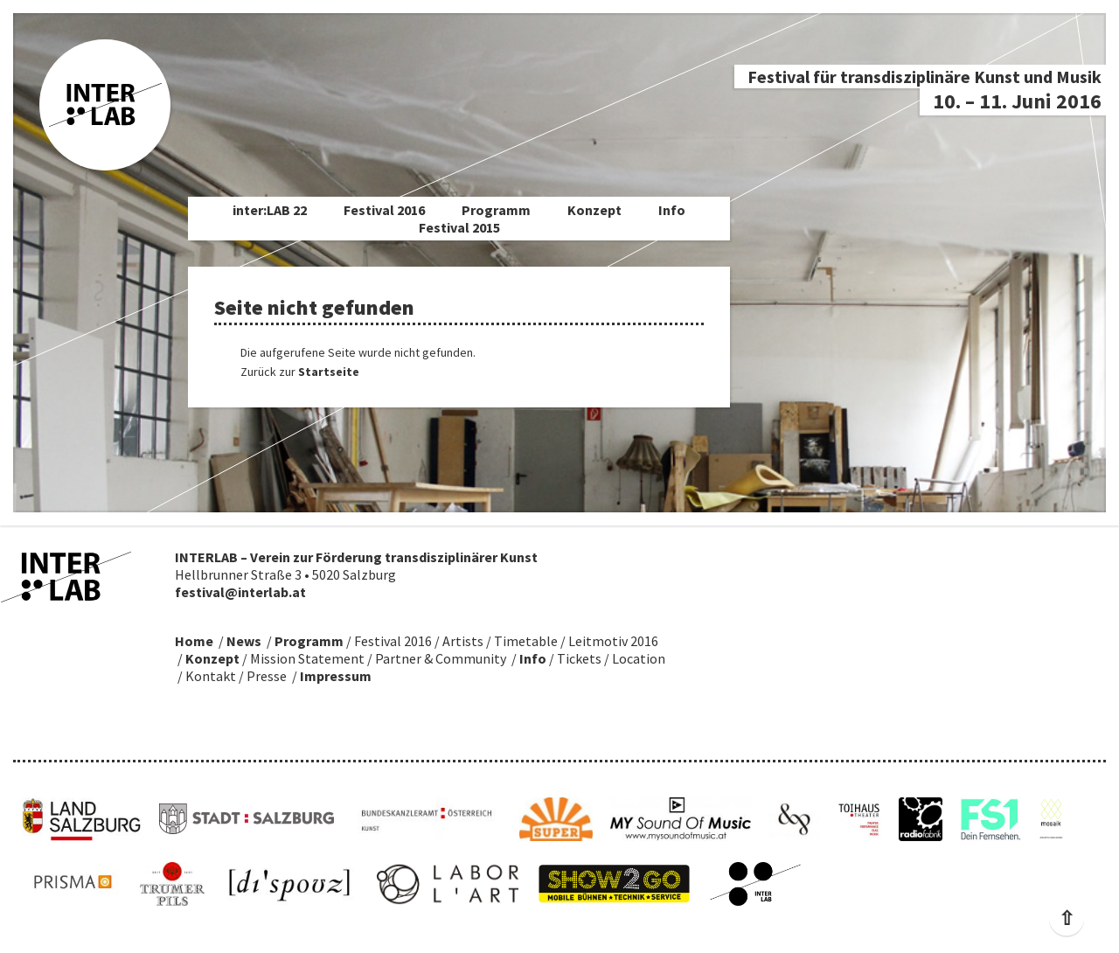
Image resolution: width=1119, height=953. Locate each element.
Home (194, 641)
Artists (462, 641)
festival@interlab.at (240, 592)
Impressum (336, 676)
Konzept (594, 210)
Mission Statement (307, 658)
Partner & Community (440, 658)
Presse (267, 676)
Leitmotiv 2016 (613, 641)
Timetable (526, 641)
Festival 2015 (459, 227)
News (243, 641)
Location (638, 658)
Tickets (579, 658)
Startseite (328, 371)
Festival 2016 (384, 210)
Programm (496, 210)
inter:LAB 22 (270, 210)
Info (671, 210)
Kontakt (210, 676)
